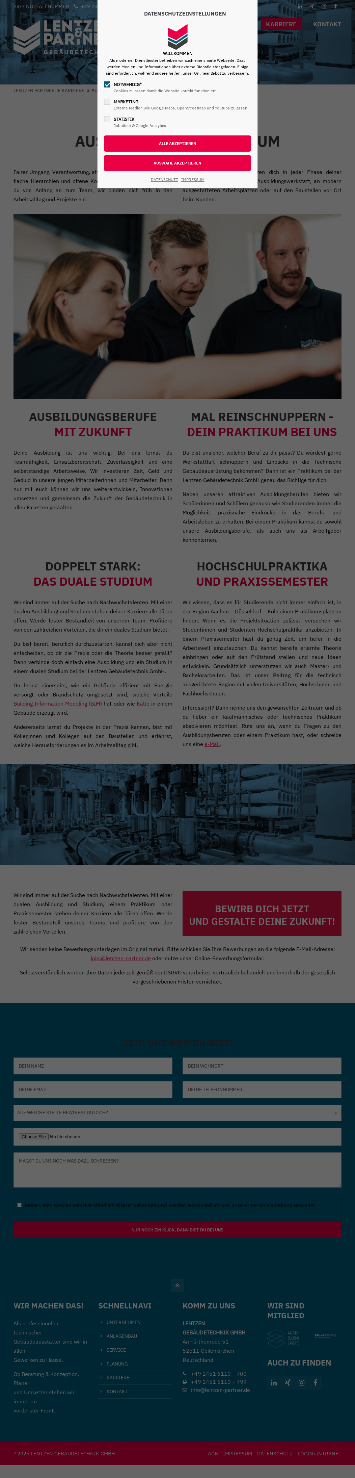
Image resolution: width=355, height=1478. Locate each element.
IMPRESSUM (192, 179)
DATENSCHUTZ (164, 179)
